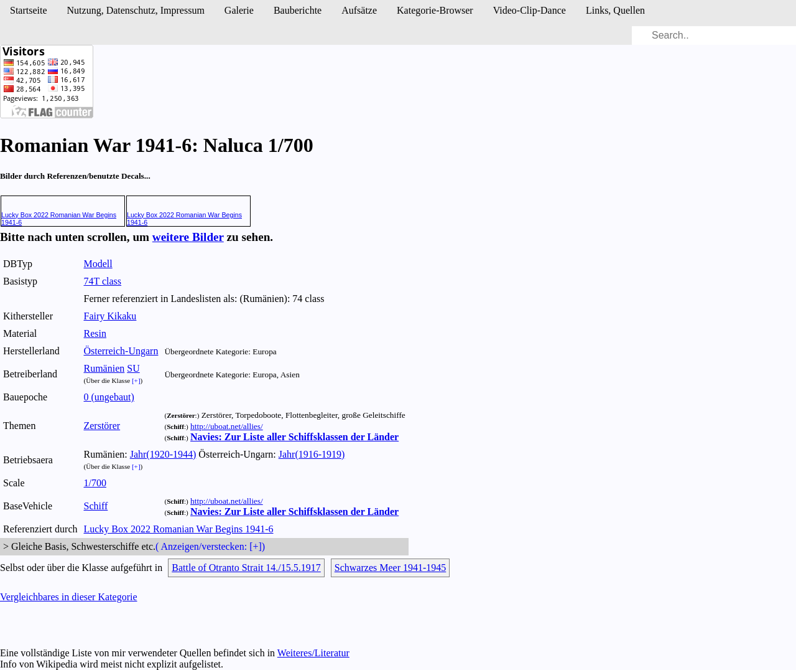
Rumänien (103, 368)
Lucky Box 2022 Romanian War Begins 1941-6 (178, 529)
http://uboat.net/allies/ (226, 426)
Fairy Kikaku (109, 316)
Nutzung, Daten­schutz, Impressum (136, 10)
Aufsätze (359, 10)
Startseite (28, 10)
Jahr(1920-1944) (163, 454)
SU (133, 368)
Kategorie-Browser (435, 10)
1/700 (94, 483)
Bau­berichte (298, 10)
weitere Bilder (188, 236)
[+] (136, 380)
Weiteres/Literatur (313, 653)
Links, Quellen (615, 10)
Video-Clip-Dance (529, 10)
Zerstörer (101, 425)
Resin (94, 333)
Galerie (239, 10)
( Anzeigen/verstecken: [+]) (210, 546)
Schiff (95, 506)
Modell (97, 263)
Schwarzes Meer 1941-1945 (391, 567)
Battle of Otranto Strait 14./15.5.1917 (246, 567)
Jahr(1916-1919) (312, 454)
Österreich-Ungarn (120, 351)
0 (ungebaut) (108, 397)
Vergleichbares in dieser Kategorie (68, 597)
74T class (102, 281)
